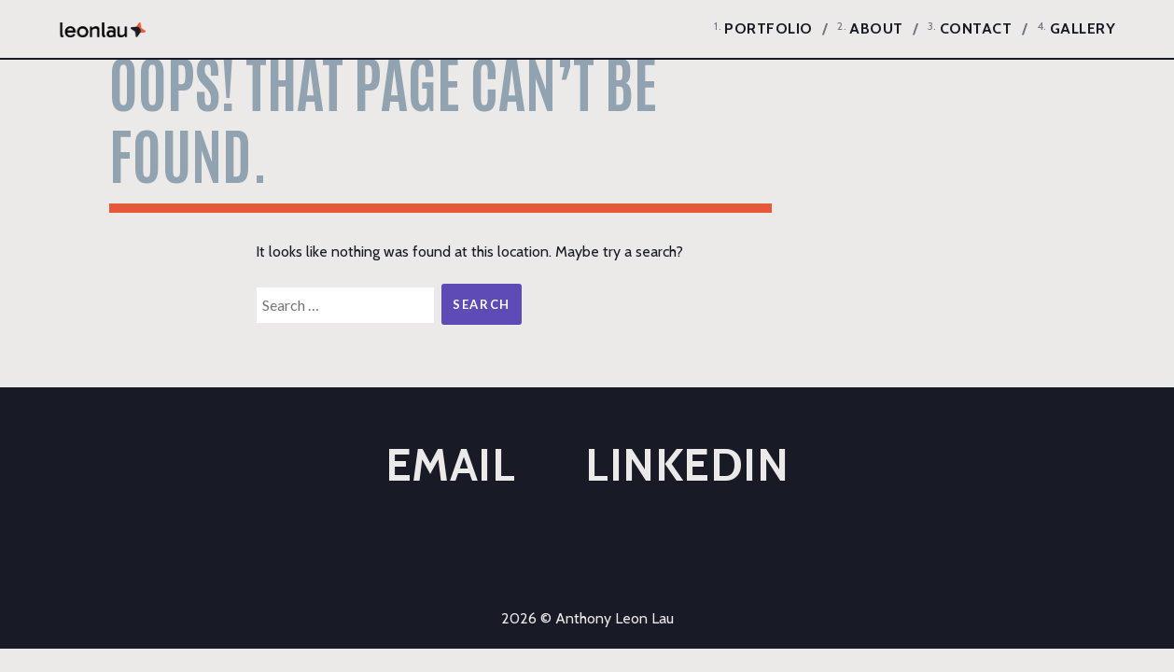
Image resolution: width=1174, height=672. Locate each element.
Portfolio (768, 28)
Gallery (1083, 28)
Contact (976, 28)
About (876, 28)
